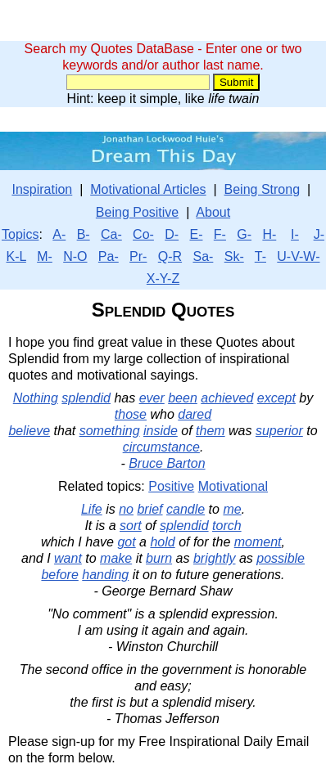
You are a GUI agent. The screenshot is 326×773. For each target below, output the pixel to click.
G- (244, 234)
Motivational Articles (148, 189)
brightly (214, 558)
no (126, 509)
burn (159, 558)
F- (220, 234)
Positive (171, 486)
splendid (86, 398)
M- (44, 256)
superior (279, 431)
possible (280, 558)
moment (258, 542)
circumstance (161, 447)
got (126, 542)
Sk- (234, 256)
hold (162, 542)
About (213, 212)
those (131, 414)
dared (194, 414)
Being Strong (262, 189)
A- (59, 234)
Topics (20, 234)
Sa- (202, 256)
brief (149, 509)
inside (160, 431)
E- (195, 234)
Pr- (138, 256)
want (68, 558)
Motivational (233, 486)
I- (295, 234)
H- (269, 234)
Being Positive (137, 212)
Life (91, 509)
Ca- (111, 234)
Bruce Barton (167, 463)
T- (260, 256)
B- (83, 234)
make (116, 558)
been (182, 398)
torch (227, 526)
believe (29, 431)
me (232, 509)
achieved (227, 398)
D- (172, 234)
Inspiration (41, 189)
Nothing (35, 398)
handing (105, 575)
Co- (143, 234)
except (276, 398)
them (210, 431)
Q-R (170, 256)
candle (185, 509)
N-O (75, 256)
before (59, 575)
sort (131, 526)
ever (152, 398)
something (109, 431)
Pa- (108, 256)
